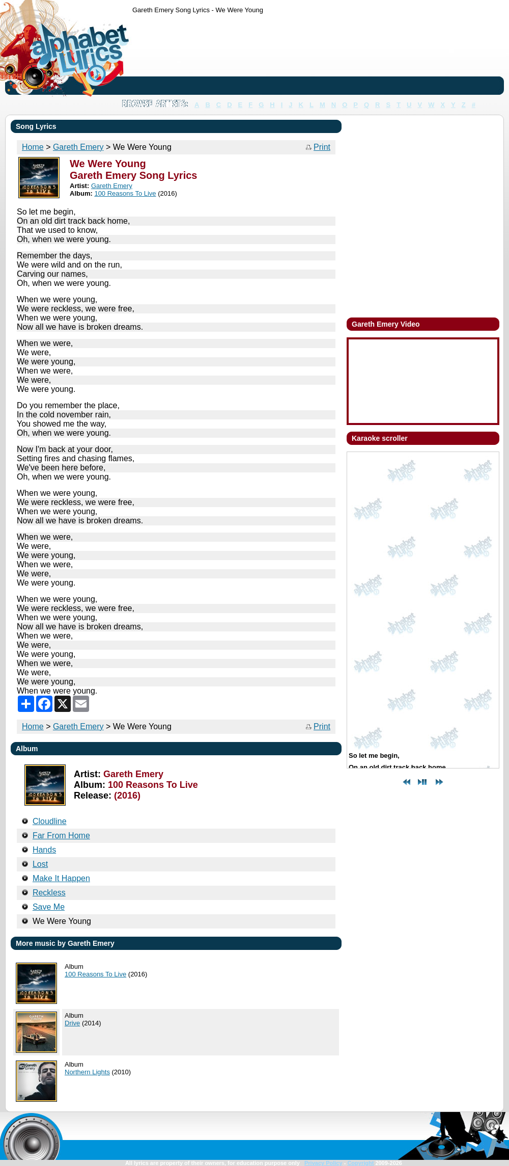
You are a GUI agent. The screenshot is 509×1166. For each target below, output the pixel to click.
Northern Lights (87, 1072)
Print (322, 147)
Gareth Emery (78, 726)
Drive (72, 1023)
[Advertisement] (164, 56)
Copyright (360, 1163)
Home (33, 726)
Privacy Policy (323, 1163)
